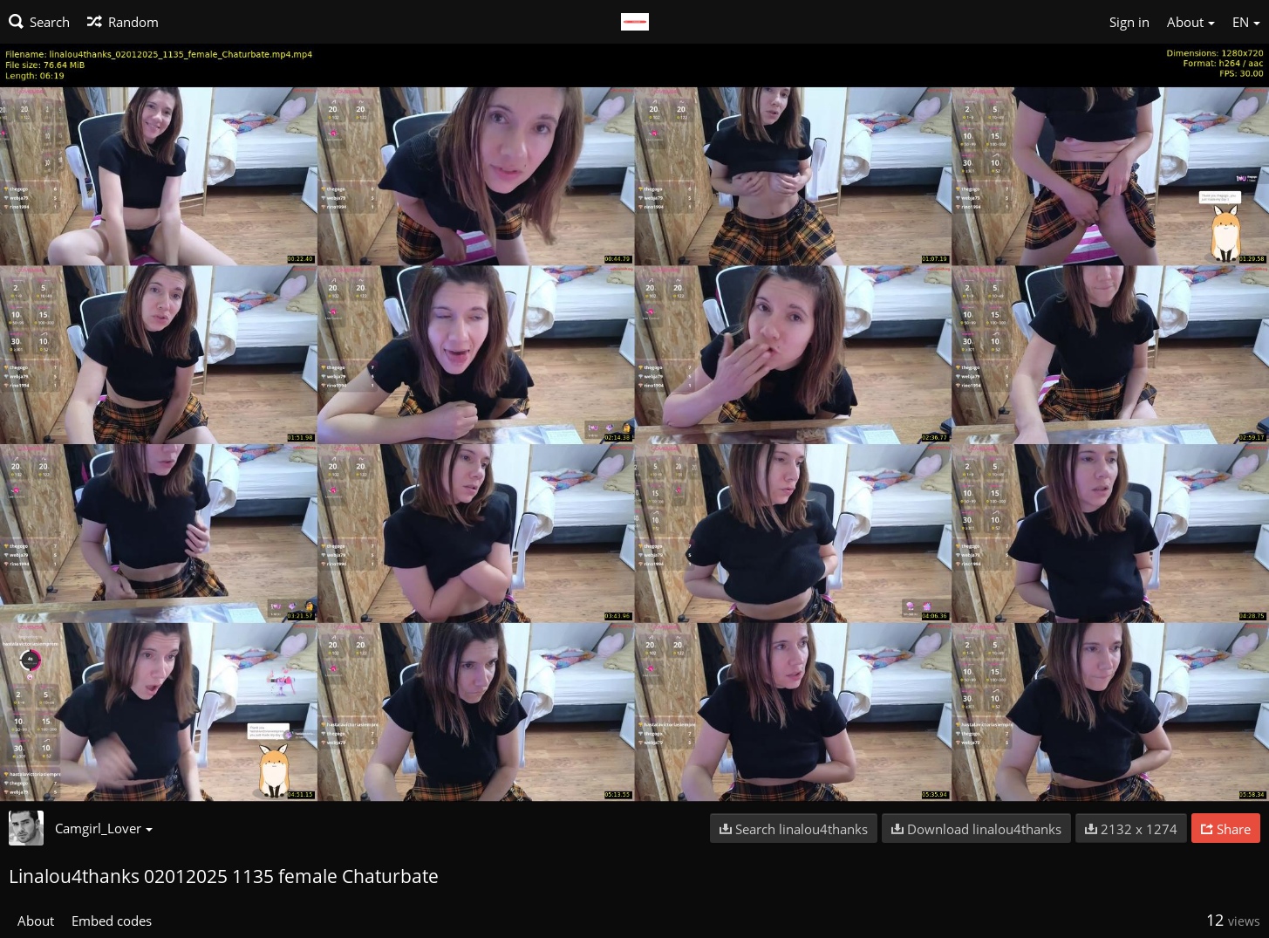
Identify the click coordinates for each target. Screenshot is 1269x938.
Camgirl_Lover (104, 828)
